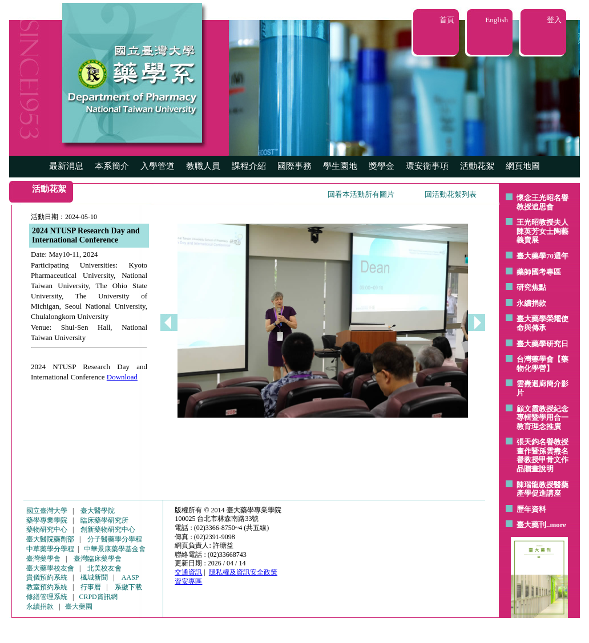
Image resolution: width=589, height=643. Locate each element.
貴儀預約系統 (46, 577)
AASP (130, 577)
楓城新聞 (94, 577)
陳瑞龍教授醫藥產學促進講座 (542, 489)
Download (122, 377)
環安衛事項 (427, 166)
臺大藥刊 (531, 524)
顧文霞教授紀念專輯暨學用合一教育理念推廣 (542, 418)
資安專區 (188, 581)
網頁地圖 (523, 166)
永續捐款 (531, 303)
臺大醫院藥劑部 (50, 539)
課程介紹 (249, 166)
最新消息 (66, 166)
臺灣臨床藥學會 (98, 559)
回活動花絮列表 (451, 194)
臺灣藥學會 (43, 559)
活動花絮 (477, 166)
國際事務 (294, 166)
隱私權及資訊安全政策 (243, 572)
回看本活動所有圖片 (361, 194)
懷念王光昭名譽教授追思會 (542, 202)
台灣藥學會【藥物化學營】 (542, 364)
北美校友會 (104, 568)
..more (556, 524)
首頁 (446, 19)
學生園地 (340, 166)
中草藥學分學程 (50, 549)
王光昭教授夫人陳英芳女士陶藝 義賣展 (542, 231)
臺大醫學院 (97, 511)
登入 (554, 19)
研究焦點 (531, 287)
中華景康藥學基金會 (115, 549)
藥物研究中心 (46, 529)
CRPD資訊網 (98, 597)
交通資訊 (188, 572)
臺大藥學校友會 (50, 568)
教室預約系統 (46, 587)
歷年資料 (531, 509)
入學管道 (157, 166)
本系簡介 (112, 166)
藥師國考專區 (539, 272)
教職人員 (203, 166)
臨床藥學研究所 (104, 520)
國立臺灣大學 (46, 511)
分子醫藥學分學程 (114, 539)
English (496, 19)
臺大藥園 (78, 606)
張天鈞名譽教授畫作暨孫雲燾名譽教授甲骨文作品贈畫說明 (542, 455)
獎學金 (381, 166)
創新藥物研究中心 (107, 529)
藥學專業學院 (46, 520)
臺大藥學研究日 (542, 343)
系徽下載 (128, 587)
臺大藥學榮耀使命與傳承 (542, 323)
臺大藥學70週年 (542, 256)
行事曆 (90, 587)
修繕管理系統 (46, 597)
